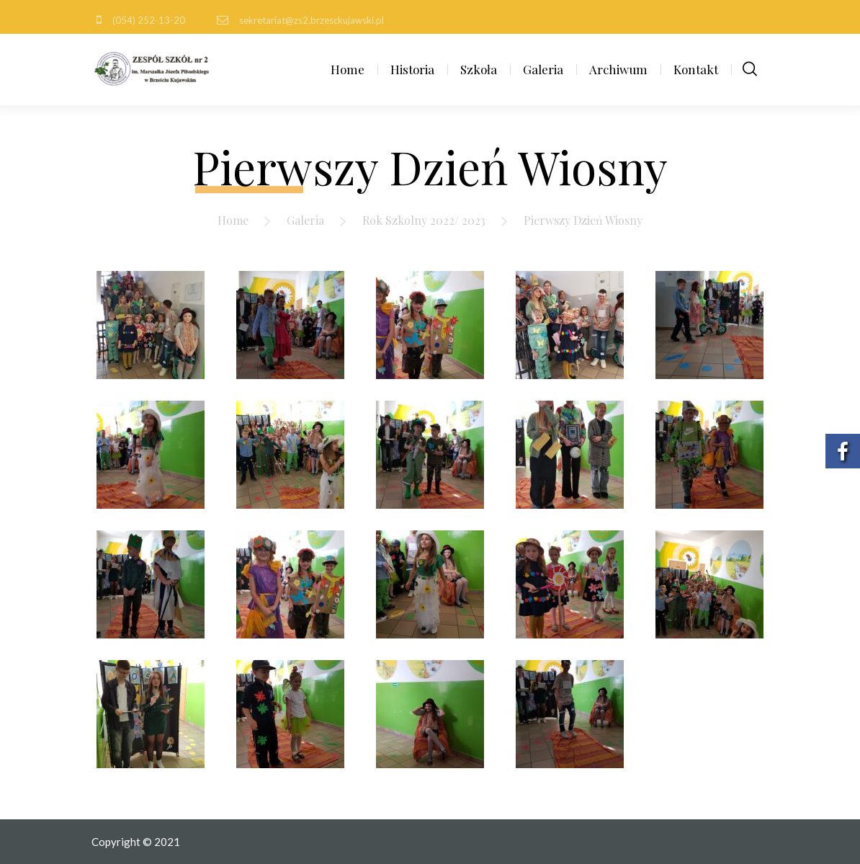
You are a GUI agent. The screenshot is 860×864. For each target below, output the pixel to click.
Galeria (543, 69)
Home (347, 69)
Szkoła (478, 69)
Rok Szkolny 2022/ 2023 (423, 220)
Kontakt (695, 69)
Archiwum (618, 69)
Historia (412, 69)
